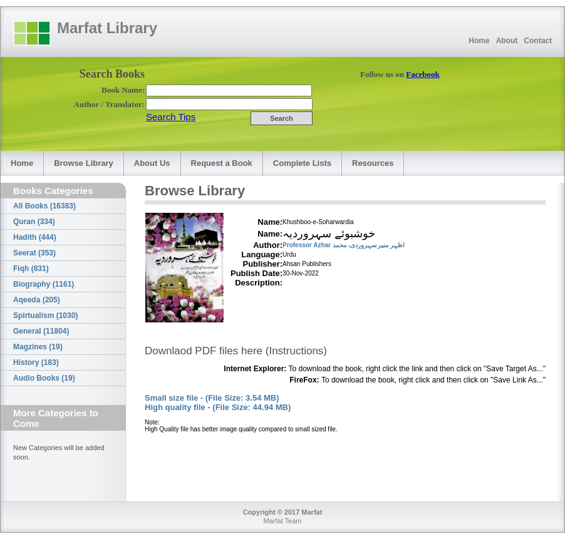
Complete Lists (302, 163)
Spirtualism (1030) (45, 315)
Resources (372, 163)
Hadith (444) (34, 237)
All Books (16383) (44, 206)
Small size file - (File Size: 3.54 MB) (212, 398)
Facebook (422, 74)
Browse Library (83, 163)
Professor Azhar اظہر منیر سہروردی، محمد (343, 245)
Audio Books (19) (44, 378)
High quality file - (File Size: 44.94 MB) (218, 407)
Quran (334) (34, 221)
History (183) (36, 362)
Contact (538, 40)
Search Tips (170, 116)
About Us (152, 163)
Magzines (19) (38, 346)
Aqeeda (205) (36, 299)
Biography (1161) (43, 284)
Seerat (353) (34, 253)
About (507, 40)
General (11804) (41, 331)
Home (479, 40)
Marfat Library (107, 27)
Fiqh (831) (31, 268)
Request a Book (221, 163)
